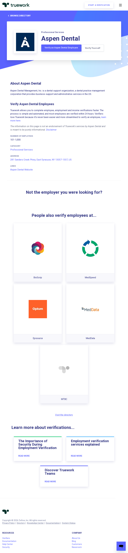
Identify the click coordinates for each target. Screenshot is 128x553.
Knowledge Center (35, 523)
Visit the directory (64, 415)
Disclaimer (51, 129)
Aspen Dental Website (21, 169)
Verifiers (6, 538)
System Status (68, 523)
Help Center (7, 544)
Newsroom (77, 547)
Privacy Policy (8, 523)
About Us (76, 538)
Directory (21, 523)
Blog (74, 541)
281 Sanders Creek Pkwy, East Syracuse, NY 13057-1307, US (41, 159)
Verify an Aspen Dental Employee (61, 47)
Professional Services (21, 149)
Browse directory (18, 15)
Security (6, 547)
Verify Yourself (92, 48)
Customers (77, 544)
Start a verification (99, 5)
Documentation (53, 523)
